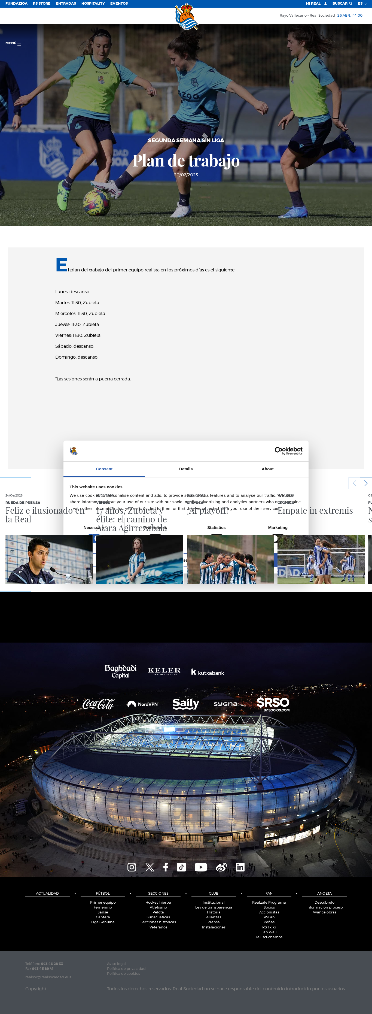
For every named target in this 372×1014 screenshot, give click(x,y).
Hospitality (93, 3)
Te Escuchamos (269, 937)
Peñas (269, 922)
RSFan (269, 917)
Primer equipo (103, 902)
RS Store (41, 3)
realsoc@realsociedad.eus (48, 977)
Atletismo (158, 907)
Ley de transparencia (213, 907)
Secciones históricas (158, 922)
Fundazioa (16, 3)
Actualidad (47, 893)
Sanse (102, 912)
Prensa (214, 922)
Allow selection (186, 560)
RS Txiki (269, 927)
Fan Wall (269, 932)
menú (13, 43)
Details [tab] (186, 469)
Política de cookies (123, 974)
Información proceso (324, 907)
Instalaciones (213, 927)
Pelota (158, 912)
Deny (108, 560)
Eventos (119, 3)
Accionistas (269, 912)
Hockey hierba (158, 902)
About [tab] (268, 469)
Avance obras (324, 912)
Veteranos (158, 927)
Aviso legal (116, 964)
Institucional (214, 902)
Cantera (103, 917)
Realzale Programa (269, 902)
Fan (269, 893)
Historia (214, 912)
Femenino (103, 907)
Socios (269, 907)
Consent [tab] (104, 469)
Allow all (264, 560)
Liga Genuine (103, 922)
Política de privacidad (126, 969)
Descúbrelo (324, 902)
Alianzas (213, 917)
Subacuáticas (158, 917)
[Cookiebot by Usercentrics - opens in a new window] (279, 451)
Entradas (66, 3)
